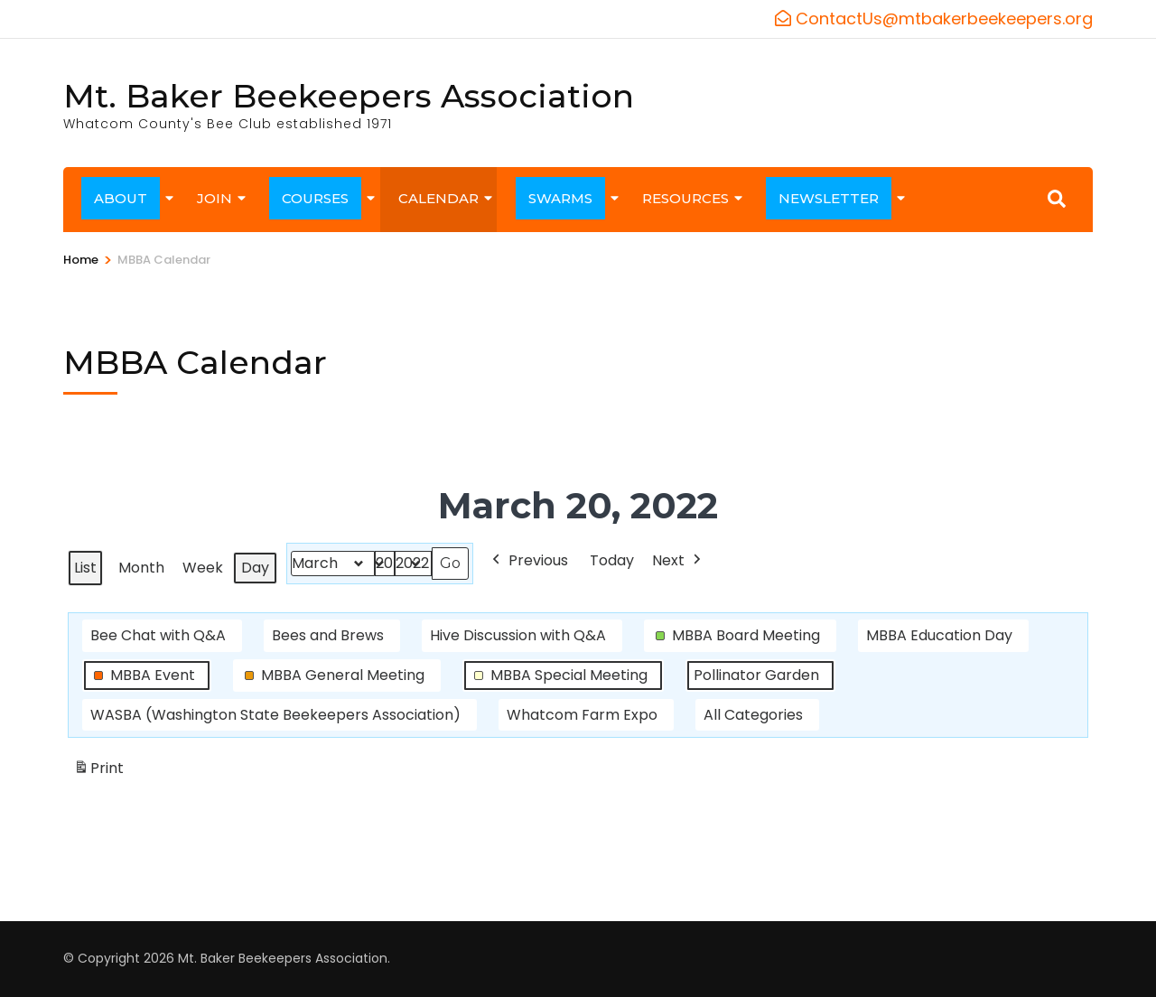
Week (202, 567)
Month (141, 567)
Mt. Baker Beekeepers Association (348, 96)
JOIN (214, 198)
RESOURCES (685, 198)
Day (255, 567)
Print (98, 772)
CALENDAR (438, 198)
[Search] (1057, 198)
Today (612, 560)
